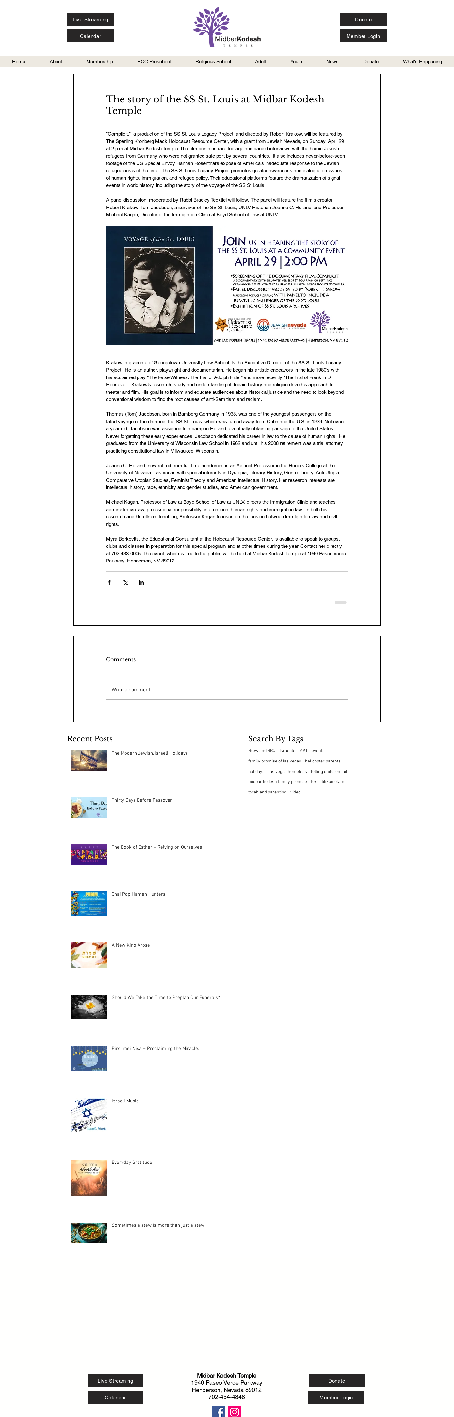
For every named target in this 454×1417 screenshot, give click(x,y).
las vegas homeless (287, 772)
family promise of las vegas (274, 761)
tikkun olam (333, 782)
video (295, 792)
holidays (256, 772)
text (314, 782)
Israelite (287, 751)
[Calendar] (90, 35)
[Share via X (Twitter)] (125, 582)
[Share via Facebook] (109, 582)
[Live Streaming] (90, 19)
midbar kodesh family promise (277, 782)
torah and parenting (267, 792)
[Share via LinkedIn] (141, 582)
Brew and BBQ (262, 751)
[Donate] (363, 19)
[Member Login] (363, 35)
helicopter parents (323, 761)
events (318, 751)
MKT (303, 751)
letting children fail (329, 772)
